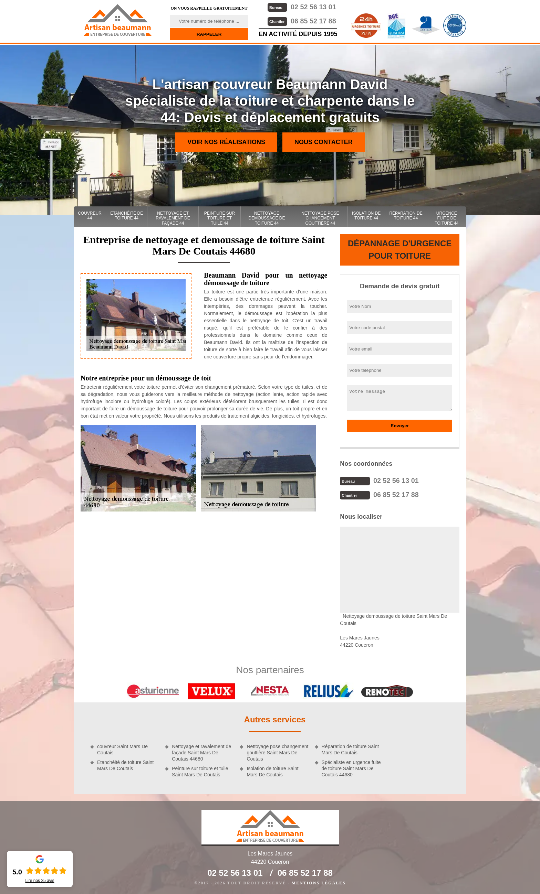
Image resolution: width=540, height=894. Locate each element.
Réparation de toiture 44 (405, 215)
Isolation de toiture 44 (366, 215)
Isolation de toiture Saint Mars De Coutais (272, 771)
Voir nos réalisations (226, 142)
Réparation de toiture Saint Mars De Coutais (350, 749)
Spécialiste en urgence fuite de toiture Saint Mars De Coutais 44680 (351, 768)
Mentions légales (319, 882)
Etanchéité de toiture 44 (126, 215)
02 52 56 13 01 (301, 6)
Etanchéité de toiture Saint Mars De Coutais (125, 765)
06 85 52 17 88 (301, 20)
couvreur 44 (90, 215)
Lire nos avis (39, 880)
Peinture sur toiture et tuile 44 (219, 218)
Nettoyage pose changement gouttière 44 (320, 218)
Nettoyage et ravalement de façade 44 (173, 218)
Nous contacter (323, 142)
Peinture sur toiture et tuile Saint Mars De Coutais (200, 771)
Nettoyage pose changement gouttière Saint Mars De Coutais (277, 752)
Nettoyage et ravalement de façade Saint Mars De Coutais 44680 (201, 752)
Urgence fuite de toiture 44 (446, 218)
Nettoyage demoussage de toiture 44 (267, 218)
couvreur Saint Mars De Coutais (122, 749)
